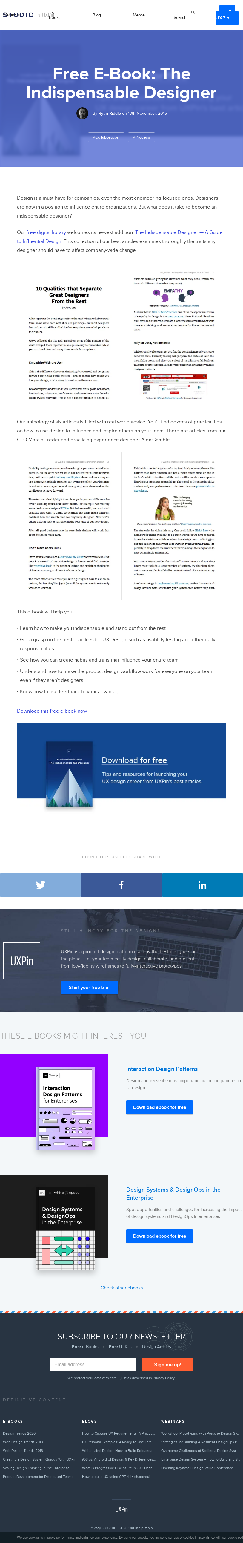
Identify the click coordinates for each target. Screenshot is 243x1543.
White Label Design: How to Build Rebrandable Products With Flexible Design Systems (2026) (119, 1451)
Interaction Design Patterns (162, 1069)
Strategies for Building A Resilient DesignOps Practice (200, 1442)
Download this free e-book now (52, 711)
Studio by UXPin (18, 15)
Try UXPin (225, 15)
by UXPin (46, 15)
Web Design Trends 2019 (23, 1442)
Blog (97, 15)
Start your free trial (89, 988)
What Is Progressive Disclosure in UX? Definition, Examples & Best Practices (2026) (119, 1468)
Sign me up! (168, 1364)
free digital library (46, 232)
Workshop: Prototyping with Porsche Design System (200, 1433)
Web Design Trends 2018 (23, 1451)
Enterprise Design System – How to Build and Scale (200, 1459)
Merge (139, 15)
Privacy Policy (164, 1378)
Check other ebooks (122, 1288)
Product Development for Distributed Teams (38, 1477)
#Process (141, 137)
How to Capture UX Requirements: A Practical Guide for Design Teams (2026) (119, 1433)
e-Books (55, 15)
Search (180, 17)
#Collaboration (106, 137)
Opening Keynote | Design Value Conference (197, 1468)
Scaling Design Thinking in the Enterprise (36, 1468)
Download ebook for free (159, 1107)
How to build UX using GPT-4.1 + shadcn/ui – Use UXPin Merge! (119, 1477)
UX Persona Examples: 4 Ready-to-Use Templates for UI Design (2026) (119, 1442)
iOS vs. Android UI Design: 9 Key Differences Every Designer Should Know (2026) (119, 1459)
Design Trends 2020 (19, 1433)
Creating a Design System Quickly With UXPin (39, 1459)
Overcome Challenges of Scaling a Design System (200, 1451)
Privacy (95, 1528)
